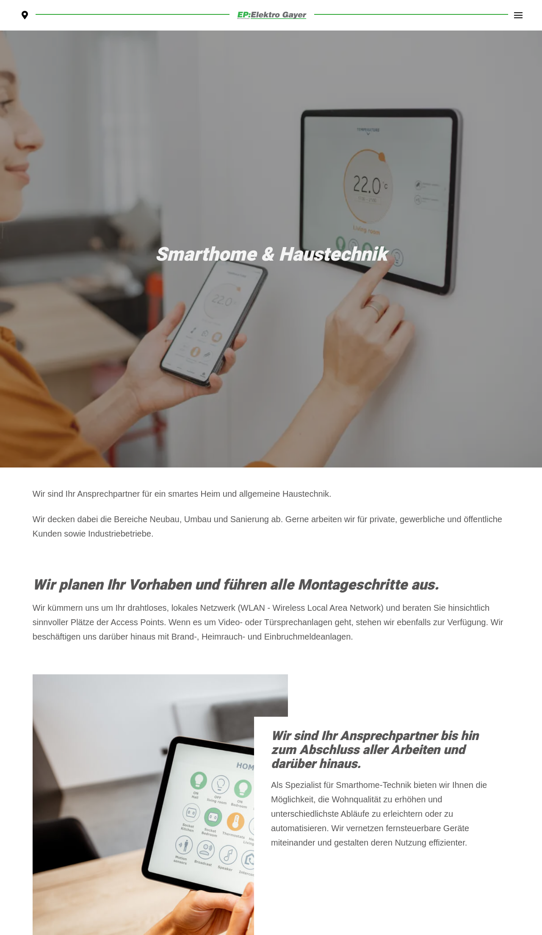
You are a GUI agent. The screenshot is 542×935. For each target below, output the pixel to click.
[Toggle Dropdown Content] (518, 15)
